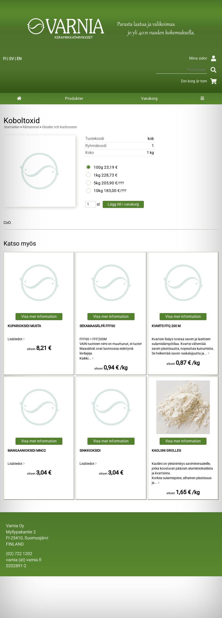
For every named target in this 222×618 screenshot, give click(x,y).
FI (4, 58)
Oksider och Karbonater (59, 127)
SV (11, 58)
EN (19, 58)
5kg (97, 183)
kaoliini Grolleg (166, 451)
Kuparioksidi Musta (24, 326)
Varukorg (149, 98)
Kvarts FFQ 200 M (166, 326)
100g (98, 167)
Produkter (74, 98)
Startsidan (12, 127)
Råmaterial (31, 127)
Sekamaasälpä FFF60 (97, 326)
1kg (97, 175)
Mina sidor (203, 58)
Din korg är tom (199, 81)
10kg (98, 190)
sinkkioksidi (90, 451)
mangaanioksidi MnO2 (27, 451)
